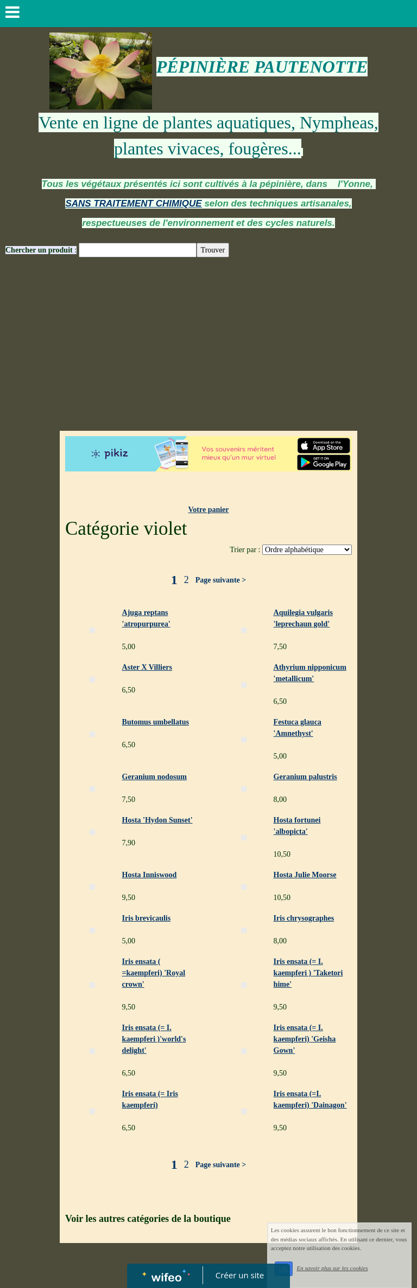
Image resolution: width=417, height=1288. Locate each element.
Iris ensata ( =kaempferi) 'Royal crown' (153, 972)
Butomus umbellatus (155, 722)
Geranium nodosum (154, 777)
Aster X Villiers (147, 667)
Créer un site (240, 1275)
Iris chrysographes (304, 918)
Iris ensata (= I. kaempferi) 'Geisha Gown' (305, 1039)
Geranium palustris (305, 777)
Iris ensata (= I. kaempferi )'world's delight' (154, 1039)
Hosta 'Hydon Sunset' (157, 820)
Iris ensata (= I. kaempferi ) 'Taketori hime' (308, 972)
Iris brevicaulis (146, 918)
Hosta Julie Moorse (305, 875)
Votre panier (208, 510)
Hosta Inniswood (149, 875)
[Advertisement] (208, 349)
